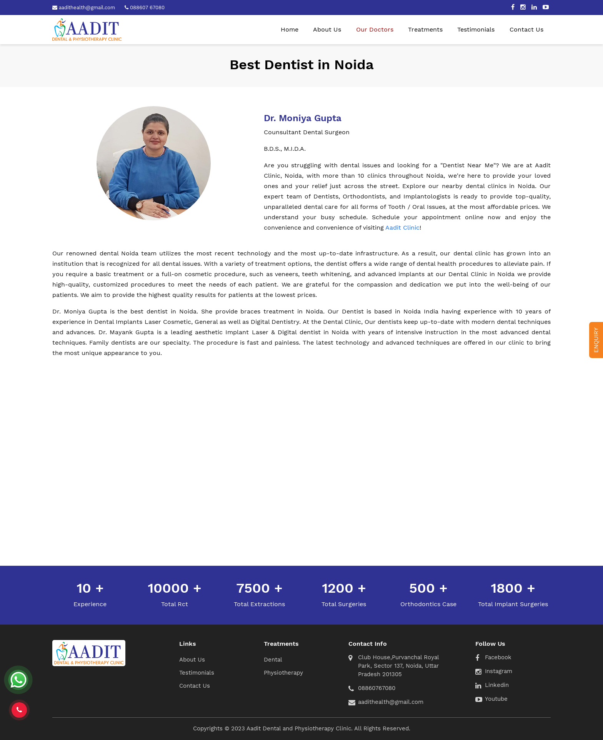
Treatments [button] (425, 29)
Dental (273, 659)
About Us (327, 29)
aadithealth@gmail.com (390, 701)
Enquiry (596, 340)
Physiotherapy (283, 672)
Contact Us (526, 29)
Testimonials (476, 29)
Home (289, 29)
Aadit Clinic (402, 227)
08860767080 (376, 688)
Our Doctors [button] (374, 29)
